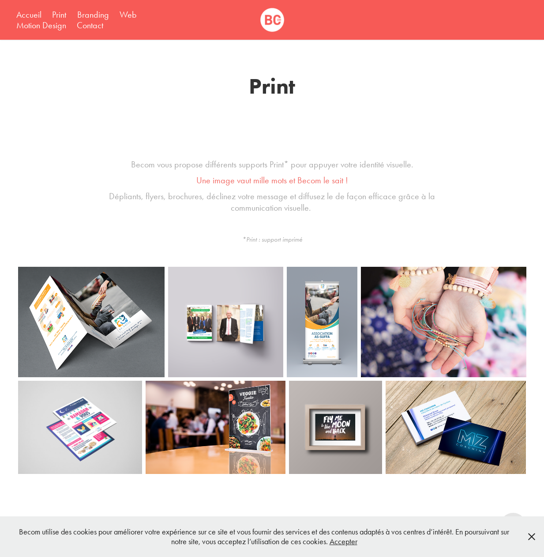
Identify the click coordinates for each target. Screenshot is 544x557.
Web (128, 14)
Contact (90, 25)
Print (59, 14)
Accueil (28, 14)
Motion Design (41, 25)
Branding (93, 14)
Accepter (343, 541)
